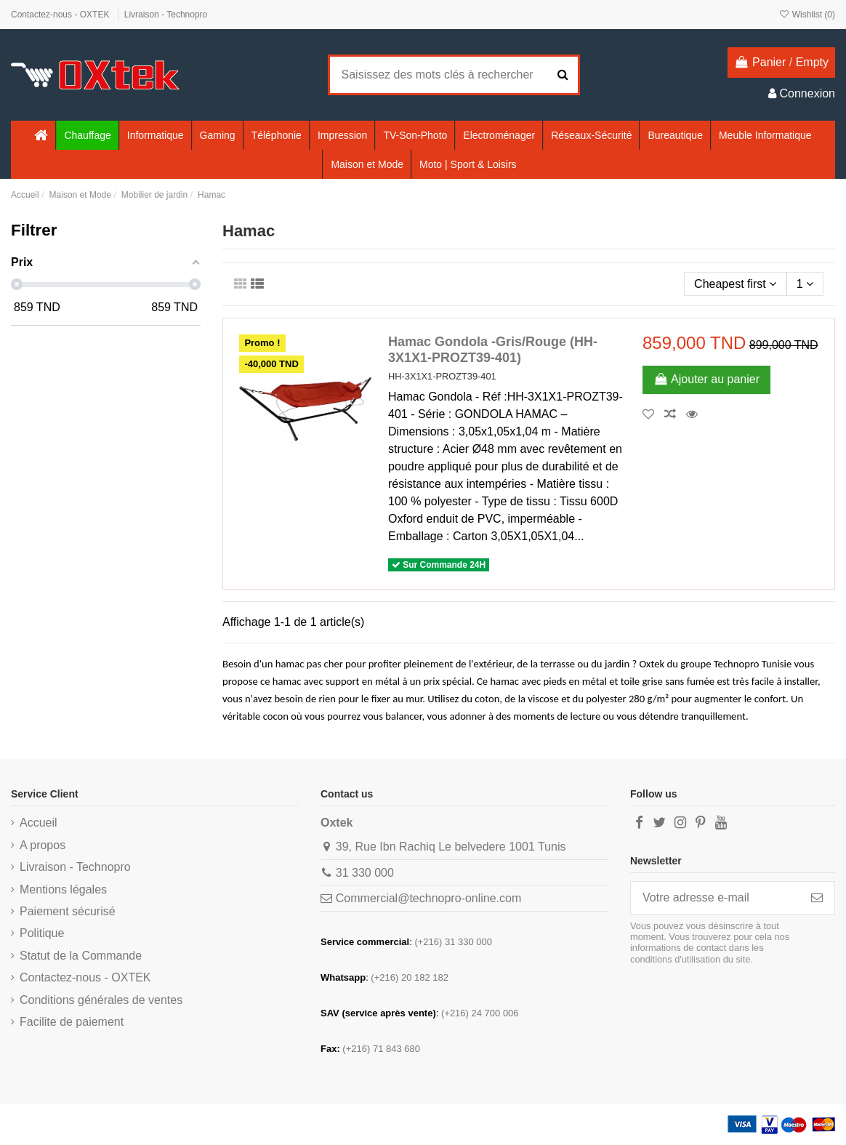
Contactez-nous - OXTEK (61, 14)
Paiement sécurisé (68, 911)
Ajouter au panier (706, 379)
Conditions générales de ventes (101, 1000)
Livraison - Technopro (166, 14)
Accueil (38, 822)
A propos (42, 845)
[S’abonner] (816, 897)
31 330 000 (365, 873)
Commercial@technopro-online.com (428, 898)
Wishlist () (806, 14)
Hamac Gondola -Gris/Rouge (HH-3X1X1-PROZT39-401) (492, 349)
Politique (42, 933)
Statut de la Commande (81, 955)
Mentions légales (63, 889)
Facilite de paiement (72, 1022)
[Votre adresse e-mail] (715, 897)
